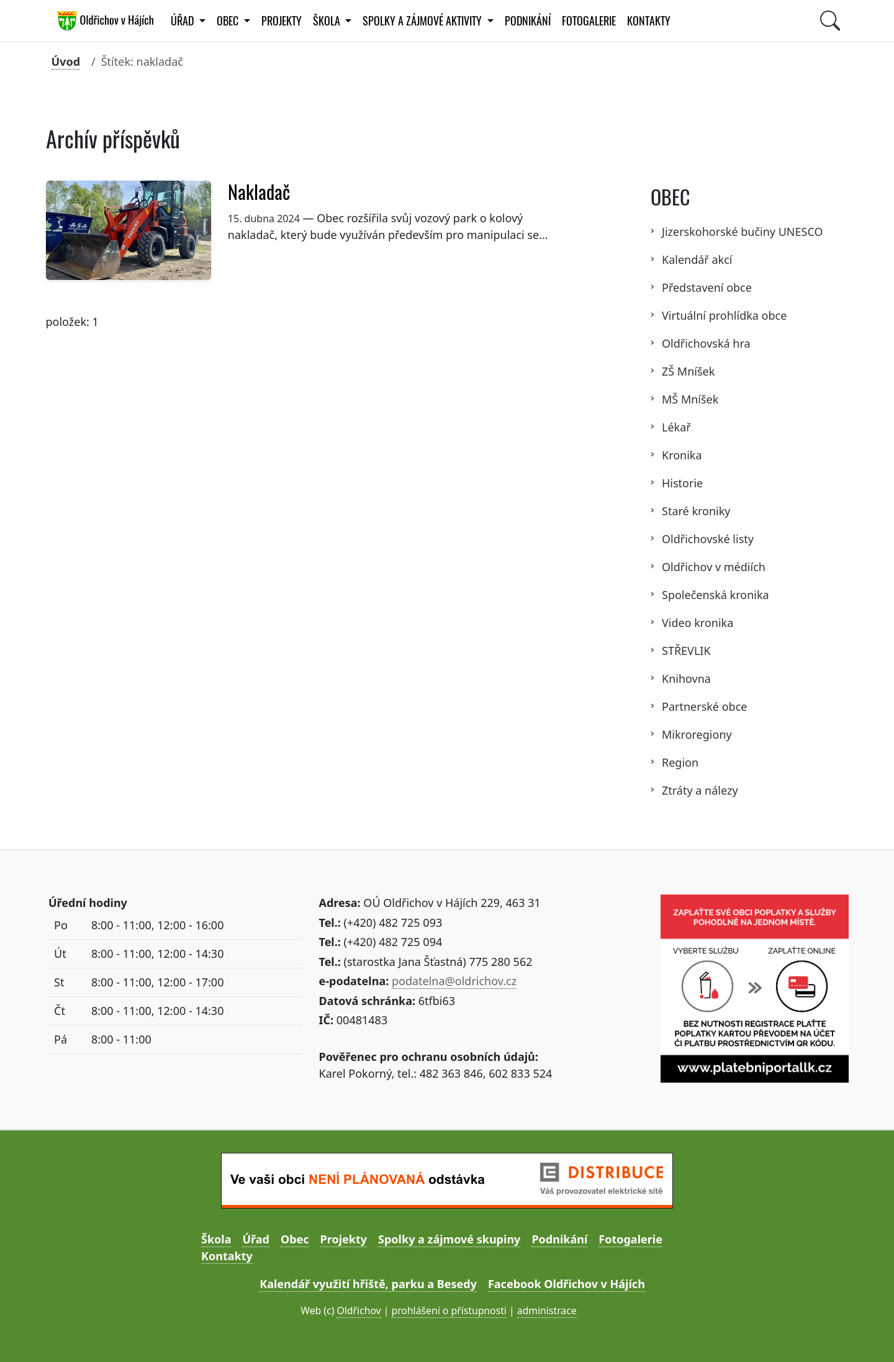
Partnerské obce (704, 706)
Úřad (255, 1239)
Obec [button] (229, 21)
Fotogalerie (589, 21)
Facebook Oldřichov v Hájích (566, 1283)
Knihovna (686, 678)
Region (680, 762)
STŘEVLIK (686, 650)
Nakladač (261, 192)
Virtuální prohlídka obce (724, 315)
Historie (682, 483)
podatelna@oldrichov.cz (454, 980)
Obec (295, 1239)
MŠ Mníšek (690, 399)
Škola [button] (328, 21)
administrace (547, 1310)
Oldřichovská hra (706, 343)
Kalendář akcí (697, 259)
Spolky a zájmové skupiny (449, 1239)
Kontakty (648, 21)
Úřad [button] (183, 21)
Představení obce (707, 287)
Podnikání (528, 21)
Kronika (682, 455)
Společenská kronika (715, 594)
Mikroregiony (697, 734)
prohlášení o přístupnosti (448, 1310)
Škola (216, 1239)
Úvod (66, 61)
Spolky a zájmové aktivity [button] (423, 21)
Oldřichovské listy (708, 538)
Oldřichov (358, 1310)
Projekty (281, 21)
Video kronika (697, 622)
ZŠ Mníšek (688, 371)
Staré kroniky (696, 510)
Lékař (676, 427)
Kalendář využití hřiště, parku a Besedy (368, 1283)
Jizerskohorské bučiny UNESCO (742, 231)
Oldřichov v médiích (713, 566)
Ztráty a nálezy (700, 790)
